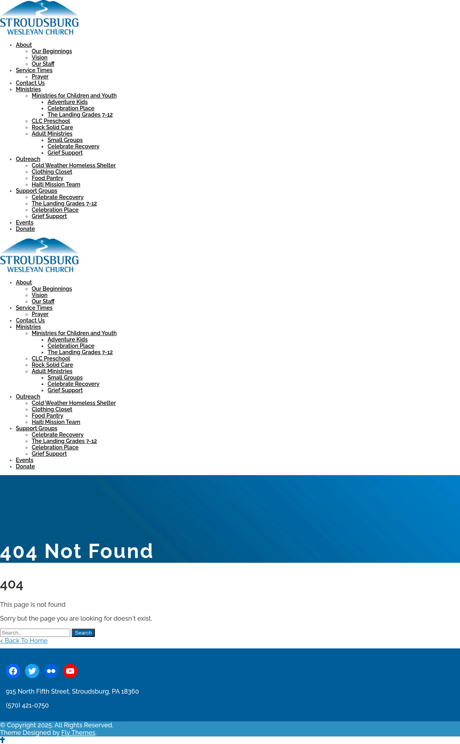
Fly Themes (78, 732)
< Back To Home (24, 640)
